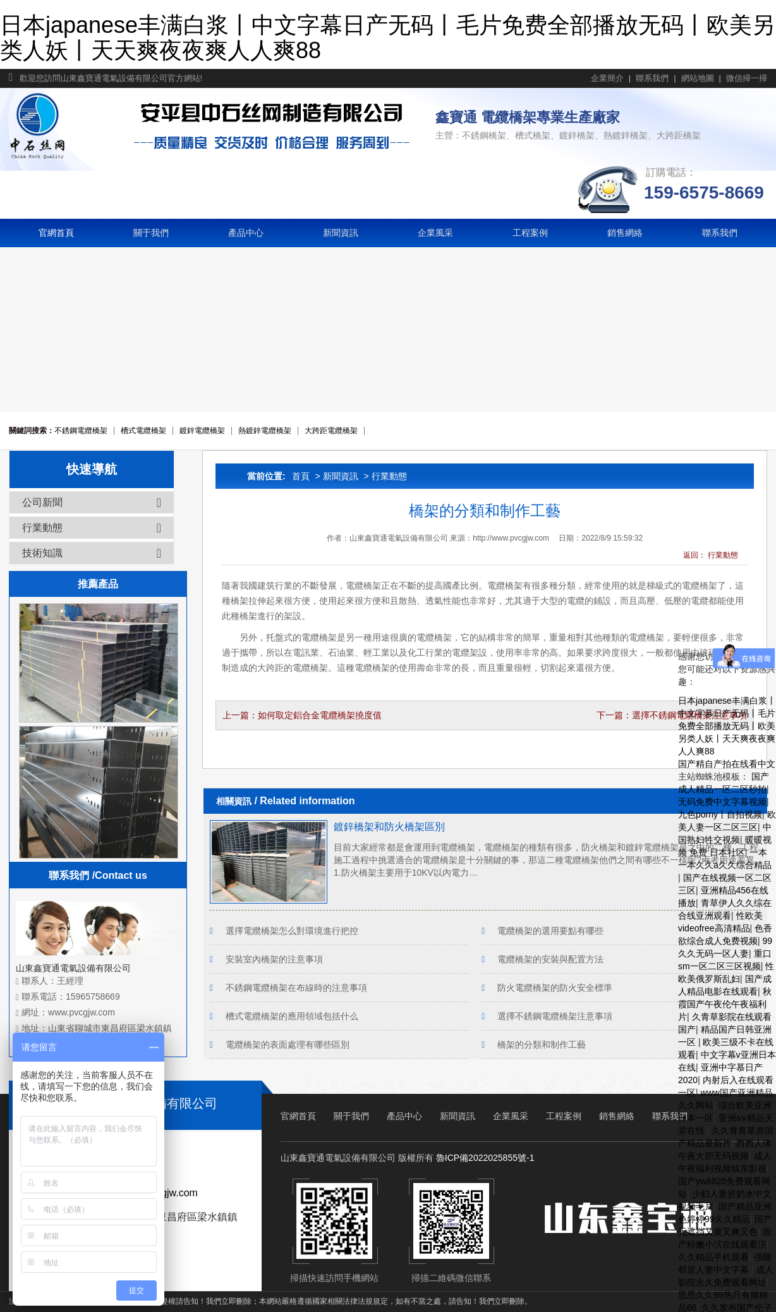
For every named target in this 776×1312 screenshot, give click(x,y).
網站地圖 (697, 78)
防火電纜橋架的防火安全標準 (554, 988)
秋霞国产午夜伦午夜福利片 (725, 1004)
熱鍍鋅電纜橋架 (264, 430)
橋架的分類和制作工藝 (541, 1044)
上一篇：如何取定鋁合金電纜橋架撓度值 (302, 715)
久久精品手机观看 (713, 1257)
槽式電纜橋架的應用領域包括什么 (292, 1016)
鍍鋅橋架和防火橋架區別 (389, 826)
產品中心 (246, 233)
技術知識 (91, 553)
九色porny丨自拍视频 (720, 814)
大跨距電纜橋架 (331, 430)
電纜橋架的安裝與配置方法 (550, 959)
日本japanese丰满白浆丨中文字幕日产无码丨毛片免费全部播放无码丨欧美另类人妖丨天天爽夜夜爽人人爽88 (387, 37)
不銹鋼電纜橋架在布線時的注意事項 (296, 988)
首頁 (301, 476)
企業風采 (435, 233)
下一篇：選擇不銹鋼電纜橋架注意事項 (672, 715)
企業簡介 (607, 78)
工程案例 (530, 233)
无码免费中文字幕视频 (722, 802)
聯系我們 (652, 78)
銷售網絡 (625, 233)
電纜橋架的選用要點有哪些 (550, 931)
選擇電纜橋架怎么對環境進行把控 (292, 931)
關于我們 (151, 233)
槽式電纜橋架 (143, 430)
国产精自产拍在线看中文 (726, 764)
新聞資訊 (340, 233)
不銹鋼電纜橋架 (80, 430)
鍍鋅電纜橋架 (202, 430)
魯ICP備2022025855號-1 (485, 1158)
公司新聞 (91, 502)
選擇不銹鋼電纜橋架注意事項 (554, 1016)
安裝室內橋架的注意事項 (274, 959)
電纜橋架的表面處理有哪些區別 (287, 1044)
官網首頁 (56, 233)
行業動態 (389, 476)
